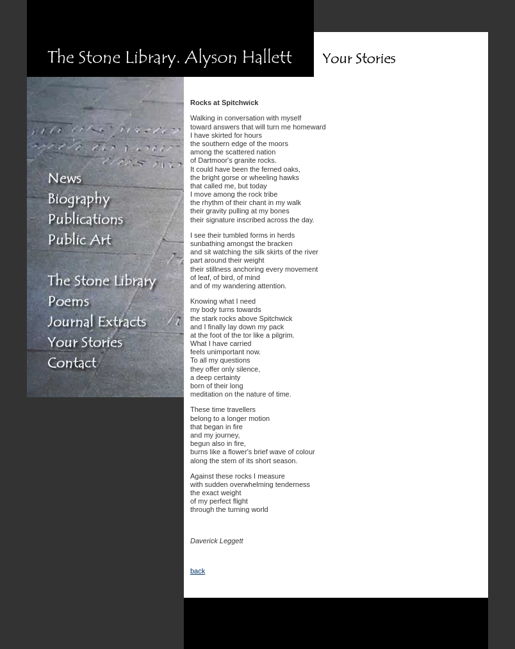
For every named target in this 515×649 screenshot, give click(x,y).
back (197, 571)
